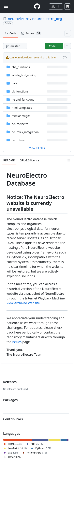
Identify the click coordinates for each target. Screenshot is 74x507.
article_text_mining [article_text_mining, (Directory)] (24, 75)
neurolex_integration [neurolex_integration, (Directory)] (25, 132)
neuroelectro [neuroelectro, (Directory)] (20, 124)
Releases (10, 382)
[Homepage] (37, 6)
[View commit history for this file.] (65, 57)
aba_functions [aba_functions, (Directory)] (21, 67)
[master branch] (15, 46)
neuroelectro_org (47, 18)
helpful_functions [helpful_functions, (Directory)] (23, 99)
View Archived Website (23, 303)
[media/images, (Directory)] (21, 116)
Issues (17, 342)
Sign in (56, 6)
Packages (10, 400)
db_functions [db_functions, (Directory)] (20, 91)
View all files (37, 148)
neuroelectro (18, 18)
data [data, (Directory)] (14, 83)
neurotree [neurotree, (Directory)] (18, 140)
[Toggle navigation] (6, 6)
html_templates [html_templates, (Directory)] (22, 108)
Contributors (13, 419)
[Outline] (69, 160)
